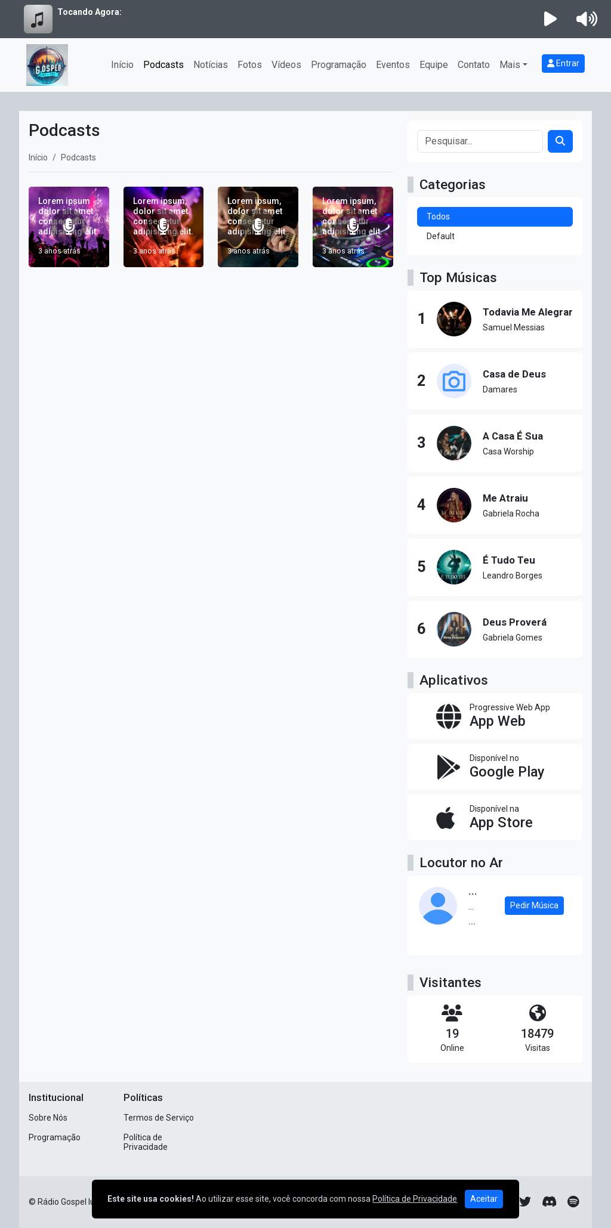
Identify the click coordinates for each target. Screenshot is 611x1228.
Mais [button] (509, 64)
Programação (338, 64)
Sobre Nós (48, 1117)
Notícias (210, 64)
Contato (474, 64)
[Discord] (549, 1202)
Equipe (433, 64)
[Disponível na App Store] (495, 817)
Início (122, 64)
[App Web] (495, 716)
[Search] (560, 141)
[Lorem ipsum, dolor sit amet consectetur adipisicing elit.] (164, 227)
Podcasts (163, 64)
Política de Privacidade (146, 1142)
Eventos (393, 64)
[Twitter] (525, 1202)
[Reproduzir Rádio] (550, 19)
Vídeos (286, 64)
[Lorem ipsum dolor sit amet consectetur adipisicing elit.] (69, 227)
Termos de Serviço (159, 1117)
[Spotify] (573, 1202)
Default (441, 236)
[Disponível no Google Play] (495, 767)
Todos (438, 216)
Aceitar (484, 1199)
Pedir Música (534, 905)
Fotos (249, 64)
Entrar (563, 63)
